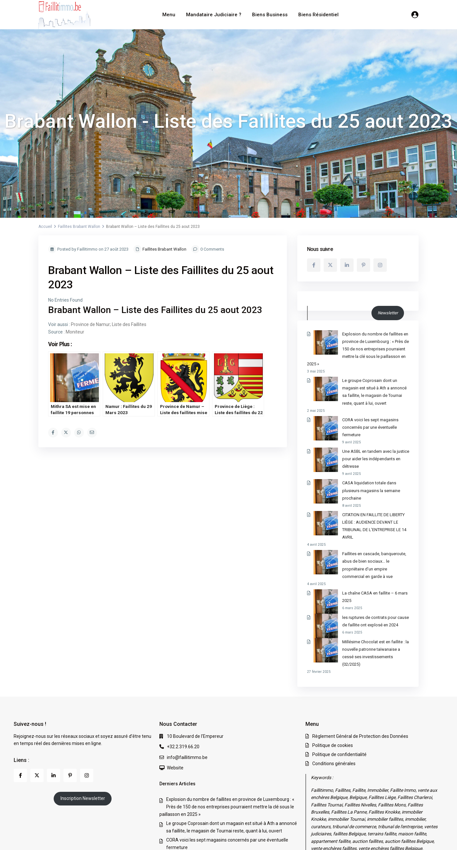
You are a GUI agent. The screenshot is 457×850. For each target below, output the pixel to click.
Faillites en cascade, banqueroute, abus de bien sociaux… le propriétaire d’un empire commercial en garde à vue (357, 509)
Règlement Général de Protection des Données (360, 660)
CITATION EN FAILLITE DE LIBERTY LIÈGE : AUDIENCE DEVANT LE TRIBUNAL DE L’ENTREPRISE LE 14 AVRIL (358, 477)
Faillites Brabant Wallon (79, 226)
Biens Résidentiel (318, 15)
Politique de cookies (332, 670)
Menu (168, 15)
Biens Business (270, 15)
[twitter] (330, 265)
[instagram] (380, 265)
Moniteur (75, 331)
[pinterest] (363, 265)
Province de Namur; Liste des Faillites (108, 324)
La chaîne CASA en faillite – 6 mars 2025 (355, 532)
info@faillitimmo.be (187, 681)
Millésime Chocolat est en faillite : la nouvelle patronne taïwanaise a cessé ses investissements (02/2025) (354, 581)
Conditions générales (334, 688)
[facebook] (313, 265)
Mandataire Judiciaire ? (213, 15)
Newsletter (388, 312)
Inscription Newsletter (82, 723)
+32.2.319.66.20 (183, 671)
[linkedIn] (347, 265)
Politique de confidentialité (339, 679)
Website (175, 692)
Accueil (45, 226)
